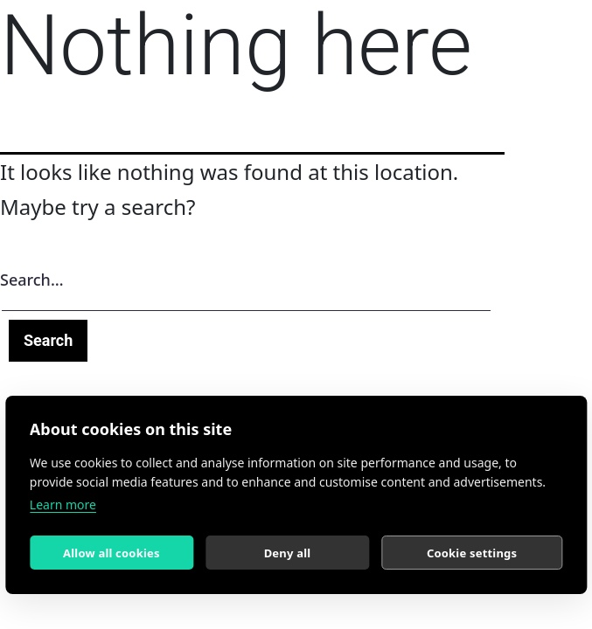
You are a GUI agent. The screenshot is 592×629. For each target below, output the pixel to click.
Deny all (287, 553)
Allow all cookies (111, 553)
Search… (32, 279)
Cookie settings (472, 553)
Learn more (63, 504)
